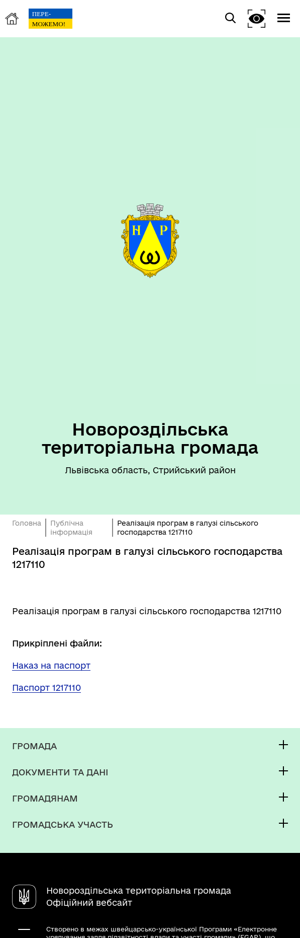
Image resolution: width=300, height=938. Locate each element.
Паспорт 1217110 (46, 687)
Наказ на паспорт (51, 665)
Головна (26, 523)
